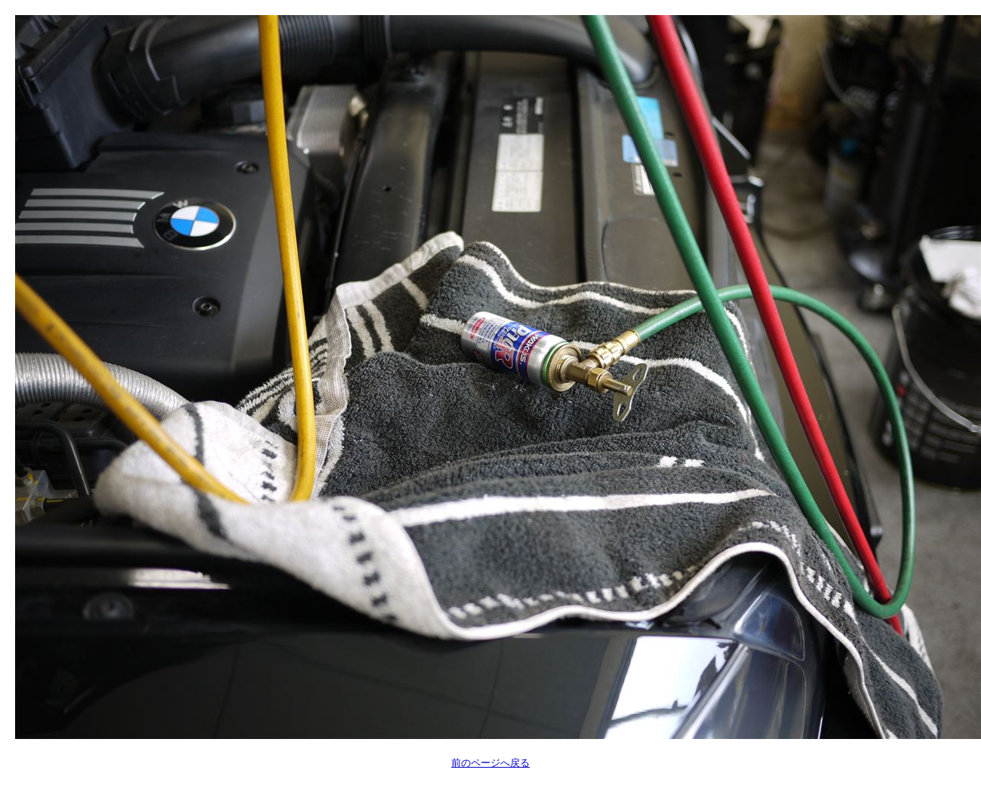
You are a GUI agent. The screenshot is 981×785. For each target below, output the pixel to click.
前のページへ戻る (490, 762)
